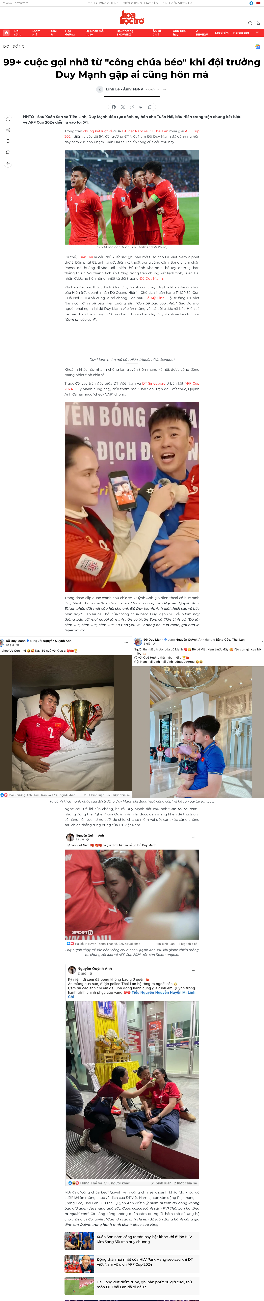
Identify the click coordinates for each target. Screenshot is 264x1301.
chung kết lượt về (98, 131)
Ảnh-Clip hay (179, 32)
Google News (257, 46)
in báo (141, 107)
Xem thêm (257, 33)
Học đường (70, 32)
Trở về (8, 163)
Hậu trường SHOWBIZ (125, 32)
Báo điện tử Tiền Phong (132, 18)
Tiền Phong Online (103, 3)
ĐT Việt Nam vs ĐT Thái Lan (145, 131)
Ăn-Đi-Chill (157, 32)
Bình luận (8, 152)
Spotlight (221, 33)
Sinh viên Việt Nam (177, 3)
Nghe (8, 119)
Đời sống (17, 32)
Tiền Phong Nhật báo (140, 3)
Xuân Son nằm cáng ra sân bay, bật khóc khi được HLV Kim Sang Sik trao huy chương (144, 1239)
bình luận (150, 107)
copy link (132, 107)
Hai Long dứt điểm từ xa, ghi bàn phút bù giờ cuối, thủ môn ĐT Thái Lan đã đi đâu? (144, 1284)
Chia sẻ (8, 130)
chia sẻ (113, 107)
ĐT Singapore (153, 383)
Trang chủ (6, 33)
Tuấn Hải (85, 257)
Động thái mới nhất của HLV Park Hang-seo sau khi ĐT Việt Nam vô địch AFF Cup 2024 (145, 1262)
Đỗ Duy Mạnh (151, 278)
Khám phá (36, 32)
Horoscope (241, 33)
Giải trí (54, 32)
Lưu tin (8, 141)
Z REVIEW (202, 32)
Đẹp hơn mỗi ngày (95, 32)
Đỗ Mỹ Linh (155, 298)
